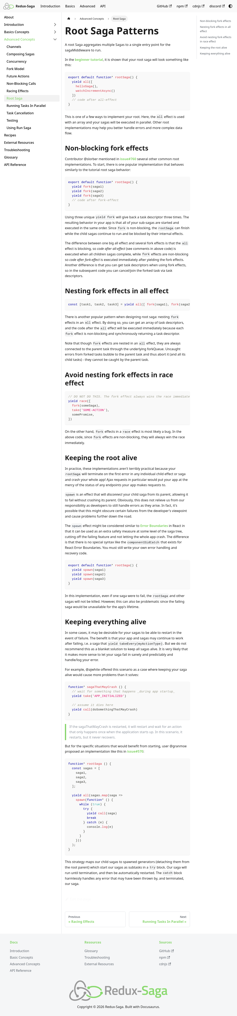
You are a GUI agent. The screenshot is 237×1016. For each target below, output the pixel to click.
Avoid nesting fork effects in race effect (215, 39)
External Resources (99, 964)
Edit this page (78, 899)
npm (182, 6)
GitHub (164, 6)
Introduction (50, 6)
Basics (70, 6)
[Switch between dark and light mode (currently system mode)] (230, 6)
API (103, 6)
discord (217, 6)
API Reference (20, 970)
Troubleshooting (97, 957)
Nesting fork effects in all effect (215, 29)
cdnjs (198, 6)
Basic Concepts (21, 957)
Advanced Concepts (25, 964)
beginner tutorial (89, 59)
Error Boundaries (154, 525)
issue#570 (135, 751)
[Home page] (69, 19)
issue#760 (128, 159)
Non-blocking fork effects (215, 21)
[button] (31, 24)
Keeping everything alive (215, 53)
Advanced (87, 6)
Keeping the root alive (213, 47)
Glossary (91, 951)
